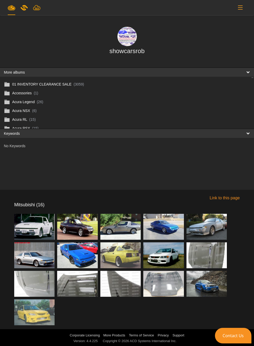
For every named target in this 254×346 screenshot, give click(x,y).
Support (178, 335)
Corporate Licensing (85, 335)
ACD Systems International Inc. (153, 341)
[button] (233, 335)
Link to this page (225, 198)
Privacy (163, 335)
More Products (114, 335)
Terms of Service (141, 335)
